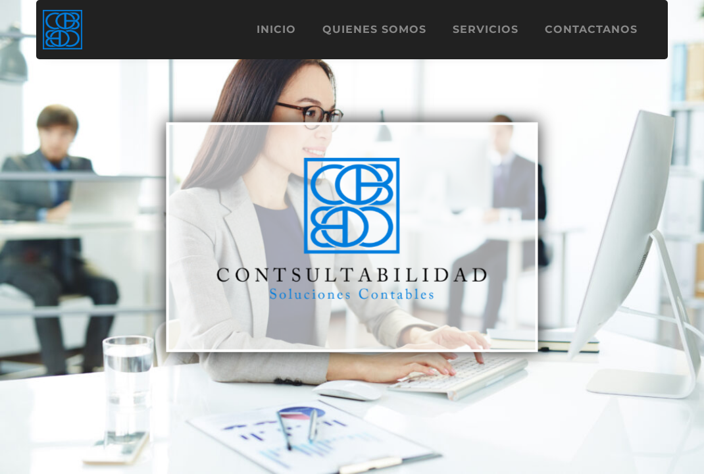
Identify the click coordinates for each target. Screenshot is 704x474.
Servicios (485, 29)
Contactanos (591, 29)
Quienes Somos (374, 29)
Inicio (276, 29)
